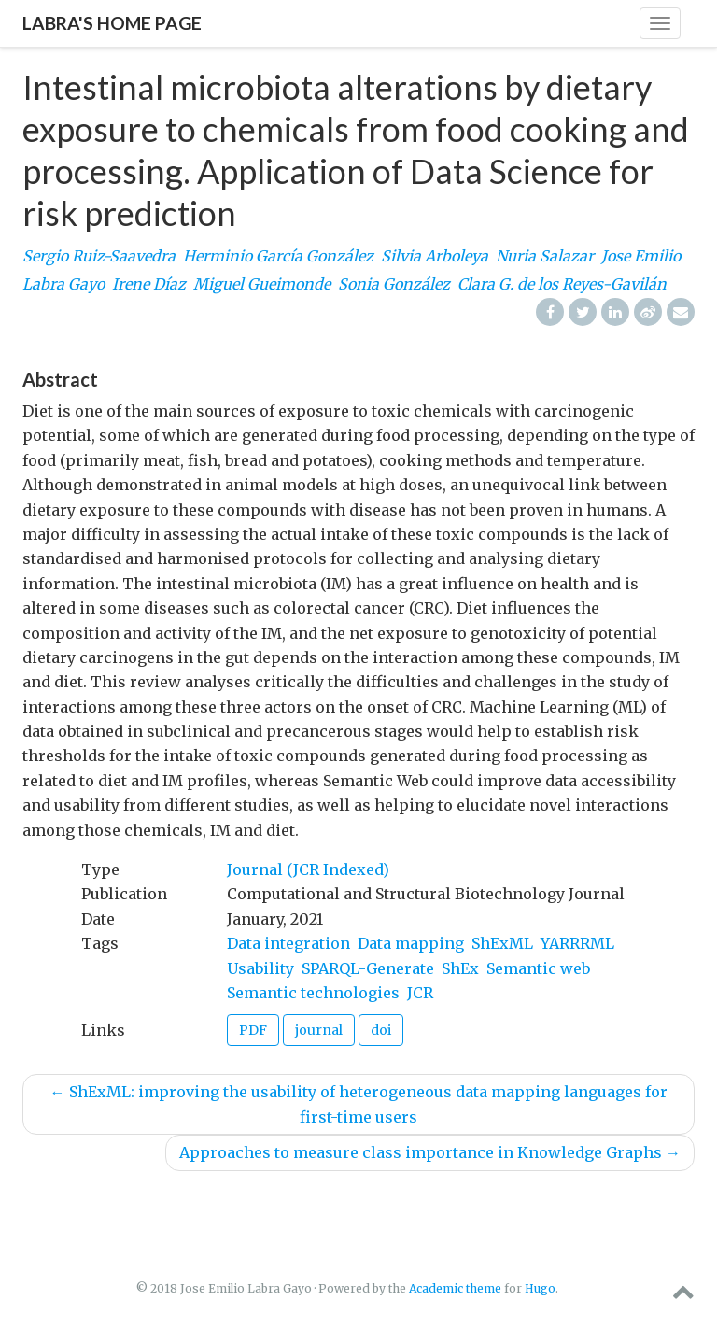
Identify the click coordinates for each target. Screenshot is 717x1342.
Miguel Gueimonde (261, 284)
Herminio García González (278, 256)
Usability (260, 968)
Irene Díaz (149, 284)
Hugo (540, 1288)
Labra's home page (112, 23)
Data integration (288, 943)
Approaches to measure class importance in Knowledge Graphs (430, 1152)
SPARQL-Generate (368, 968)
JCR (420, 992)
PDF (253, 1030)
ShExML (502, 943)
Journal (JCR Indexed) (308, 869)
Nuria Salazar (545, 256)
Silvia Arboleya (434, 256)
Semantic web (538, 968)
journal (319, 1030)
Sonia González (394, 284)
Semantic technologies (313, 992)
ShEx (460, 968)
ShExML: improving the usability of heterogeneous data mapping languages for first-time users (359, 1103)
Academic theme (455, 1288)
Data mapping (411, 943)
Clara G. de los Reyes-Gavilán (562, 284)
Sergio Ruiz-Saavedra (99, 256)
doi (381, 1030)
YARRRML (577, 943)
